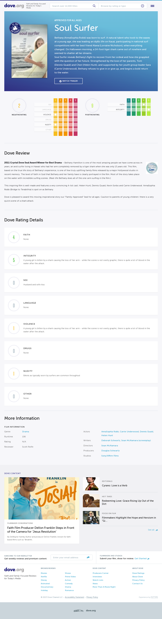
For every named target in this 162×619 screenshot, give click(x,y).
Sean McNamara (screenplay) (136, 440)
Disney (44, 580)
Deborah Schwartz (110, 440)
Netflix (44, 577)
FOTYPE (154, 597)
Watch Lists (98, 580)
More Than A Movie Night (104, 587)
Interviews (97, 577)
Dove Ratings (138, 573)
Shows (68, 573)
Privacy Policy (138, 580)
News (95, 584)
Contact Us (137, 584)
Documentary (47, 587)
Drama (25, 431)
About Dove (137, 577)
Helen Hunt (107, 435)
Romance (69, 590)
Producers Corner (101, 573)
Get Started (142, 558)
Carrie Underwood (129, 431)
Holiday (44, 590)
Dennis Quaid (146, 431)
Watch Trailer (68, 81)
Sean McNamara (109, 445)
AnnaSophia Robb (110, 431)
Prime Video (70, 577)
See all (153, 530)
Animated (45, 584)
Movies (44, 573)
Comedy (69, 584)
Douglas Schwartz (110, 450)
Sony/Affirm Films (110, 456)
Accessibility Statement (74, 597)
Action (68, 580)
